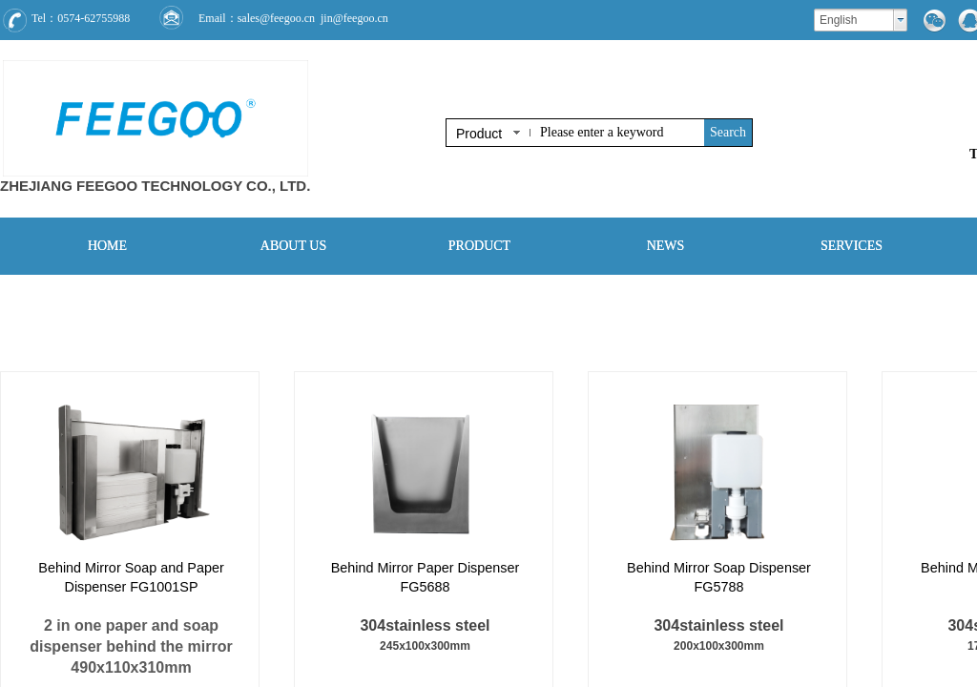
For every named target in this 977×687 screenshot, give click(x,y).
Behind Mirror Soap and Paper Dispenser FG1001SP (130, 577)
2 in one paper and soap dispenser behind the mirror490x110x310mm (131, 646)
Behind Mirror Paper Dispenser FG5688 (425, 577)
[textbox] (618, 132)
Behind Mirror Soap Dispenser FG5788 (719, 577)
